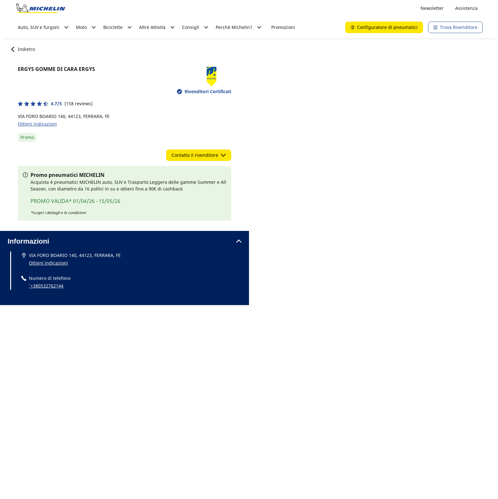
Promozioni (283, 27)
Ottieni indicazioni (37, 124)
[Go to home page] (40, 8)
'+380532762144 (46, 286)
